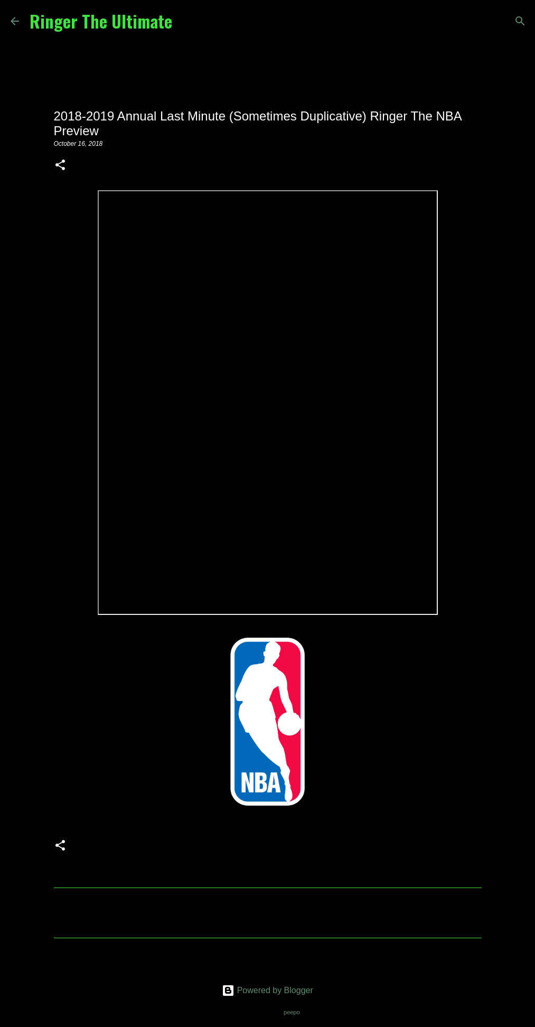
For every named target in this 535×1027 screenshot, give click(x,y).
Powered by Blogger (267, 990)
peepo (292, 1012)
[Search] (187, 21)
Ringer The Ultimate (101, 20)
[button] (60, 165)
